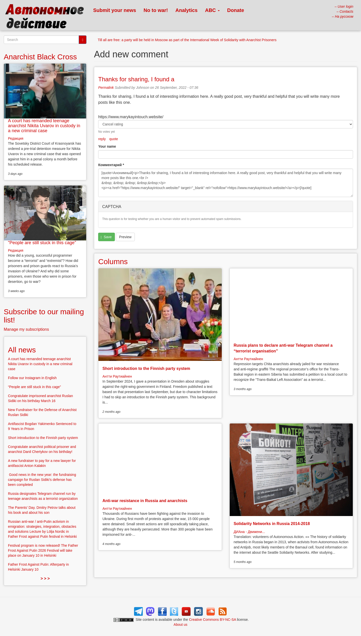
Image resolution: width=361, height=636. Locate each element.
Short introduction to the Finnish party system (146, 368)
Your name (107, 146)
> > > (45, 578)
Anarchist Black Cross (40, 57)
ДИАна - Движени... (249, 532)
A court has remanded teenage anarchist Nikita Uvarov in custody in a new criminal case (44, 125)
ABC (212, 10)
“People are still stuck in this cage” (42, 242)
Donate (235, 10)
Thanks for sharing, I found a (136, 79)
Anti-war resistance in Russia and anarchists (144, 501)
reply (102, 139)
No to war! (156, 10)
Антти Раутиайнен (117, 376)
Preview (125, 237)
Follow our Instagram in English (32, 378)
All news (22, 350)
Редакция (15, 138)
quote (113, 139)
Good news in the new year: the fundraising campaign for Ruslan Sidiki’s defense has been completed (42, 480)
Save (106, 237)
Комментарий (111, 165)
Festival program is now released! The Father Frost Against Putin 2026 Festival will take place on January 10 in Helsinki (43, 550)
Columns (113, 261)
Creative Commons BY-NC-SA (212, 620)
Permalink (106, 88)
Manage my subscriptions (26, 329)
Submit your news (114, 10)
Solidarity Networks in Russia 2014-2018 (272, 524)
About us (180, 625)
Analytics (186, 10)
